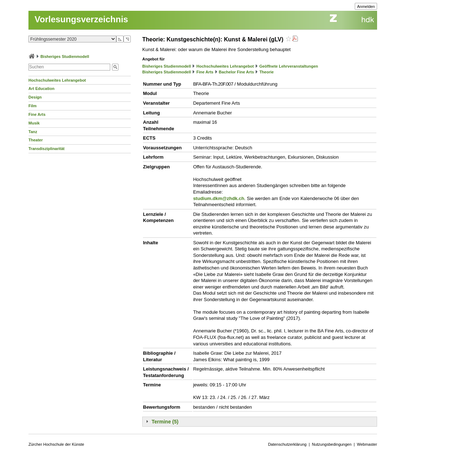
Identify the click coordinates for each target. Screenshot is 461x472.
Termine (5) (165, 422)
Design (35, 97)
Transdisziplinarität (46, 148)
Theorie (266, 72)
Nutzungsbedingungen (332, 444)
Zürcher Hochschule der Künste (56, 444)
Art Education (41, 88)
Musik (34, 123)
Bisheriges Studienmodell (64, 56)
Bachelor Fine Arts (236, 72)
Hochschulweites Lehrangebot (57, 80)
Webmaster (367, 444)
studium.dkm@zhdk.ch (218, 198)
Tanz (32, 132)
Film (32, 106)
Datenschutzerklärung (287, 444)
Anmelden (366, 6)
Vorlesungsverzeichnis (81, 19)
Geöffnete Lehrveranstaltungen (288, 66)
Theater (35, 140)
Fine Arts (36, 114)
